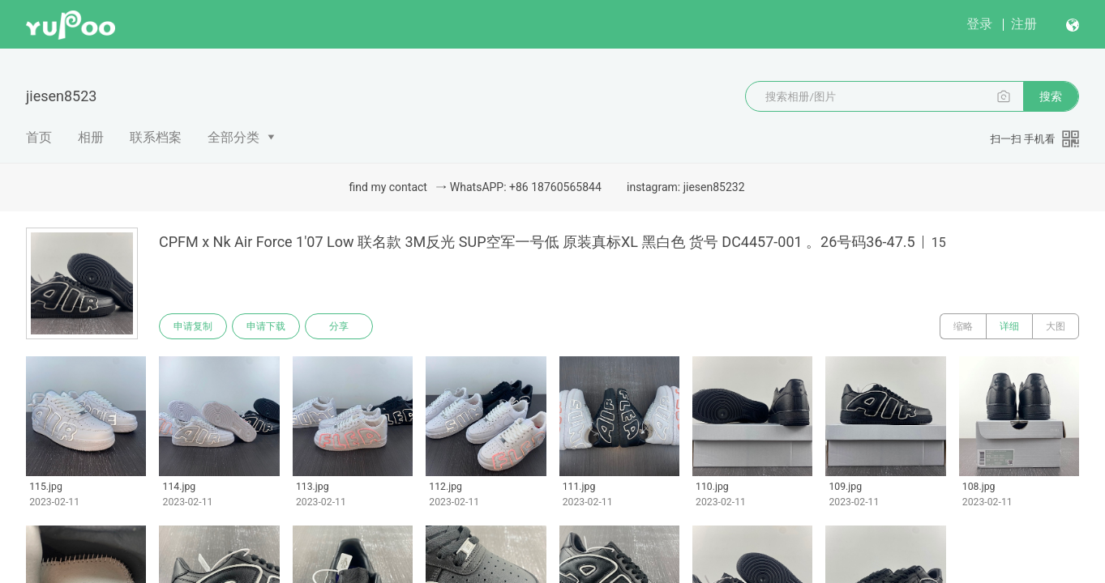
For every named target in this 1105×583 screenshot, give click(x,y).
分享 (339, 326)
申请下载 (265, 326)
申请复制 (192, 326)
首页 (39, 137)
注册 (1024, 24)
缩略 (963, 326)
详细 (1009, 326)
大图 (1055, 326)
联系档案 (156, 137)
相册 (91, 137)
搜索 (1050, 96)
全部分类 (233, 137)
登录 (979, 24)
